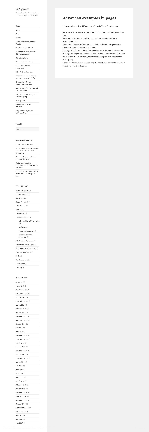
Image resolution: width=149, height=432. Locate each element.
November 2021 (21, 320)
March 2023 (20, 286)
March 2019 (20, 381)
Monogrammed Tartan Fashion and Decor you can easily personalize (27, 150)
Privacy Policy (21, 101)
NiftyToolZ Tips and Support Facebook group (26, 95)
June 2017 (19, 419)
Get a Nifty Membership (24, 62)
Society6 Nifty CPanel (23, 252)
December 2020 (21, 335)
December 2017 (21, 400)
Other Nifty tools (22, 58)
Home (18, 26)
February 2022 (21, 309)
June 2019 (19, 370)
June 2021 (19, 332)
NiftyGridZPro (22, 217)
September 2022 (22, 301)
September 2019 (22, 358)
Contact (18, 38)
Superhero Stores (70, 32)
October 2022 (20, 297)
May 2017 (19, 423)
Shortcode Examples (26, 231)
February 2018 (21, 396)
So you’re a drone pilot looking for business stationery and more (27, 173)
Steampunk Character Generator (77, 44)
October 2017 (20, 404)
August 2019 (20, 362)
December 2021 (21, 316)
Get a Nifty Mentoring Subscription (23, 67)
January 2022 (20, 313)
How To (18, 210)
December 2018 (21, 392)
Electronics (21, 206)
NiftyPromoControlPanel (25, 245)
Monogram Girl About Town (75, 50)
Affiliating (22, 227)
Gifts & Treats (21, 198)
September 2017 (22, 408)
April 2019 (19, 377)
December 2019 (21, 351)
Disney (19, 267)
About (18, 30)
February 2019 (21, 385)
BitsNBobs (20, 213)
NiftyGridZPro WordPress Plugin (25, 43)
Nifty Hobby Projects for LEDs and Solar (24, 112)
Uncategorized (21, 260)
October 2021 (20, 324)
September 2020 (22, 339)
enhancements (21, 194)
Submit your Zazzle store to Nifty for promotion (26, 53)
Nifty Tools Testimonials (24, 72)
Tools (17, 256)
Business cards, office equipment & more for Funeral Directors (27, 165)
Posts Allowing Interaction (25, 248)
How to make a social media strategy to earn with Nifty (26, 77)
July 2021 (19, 328)
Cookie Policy (39, 428)
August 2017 (20, 411)
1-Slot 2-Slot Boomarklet (24, 145)
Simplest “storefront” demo (74, 63)
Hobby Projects (21, 202)
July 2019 (19, 366)
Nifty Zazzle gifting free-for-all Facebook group (27, 89)
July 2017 (19, 415)
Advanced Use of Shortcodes (29, 221)
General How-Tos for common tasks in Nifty (24, 83)
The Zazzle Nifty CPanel (24, 48)
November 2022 (21, 294)
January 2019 (20, 389)
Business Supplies (22, 191)
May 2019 (19, 373)
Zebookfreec (20, 264)
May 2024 (19, 282)
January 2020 (20, 347)
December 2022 (21, 290)
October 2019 (20, 354)
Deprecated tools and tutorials (23, 105)
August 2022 (20, 305)
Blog (17, 34)
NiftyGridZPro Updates (24, 241)
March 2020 (20, 343)
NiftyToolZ (22, 9)
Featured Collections (71, 38)
